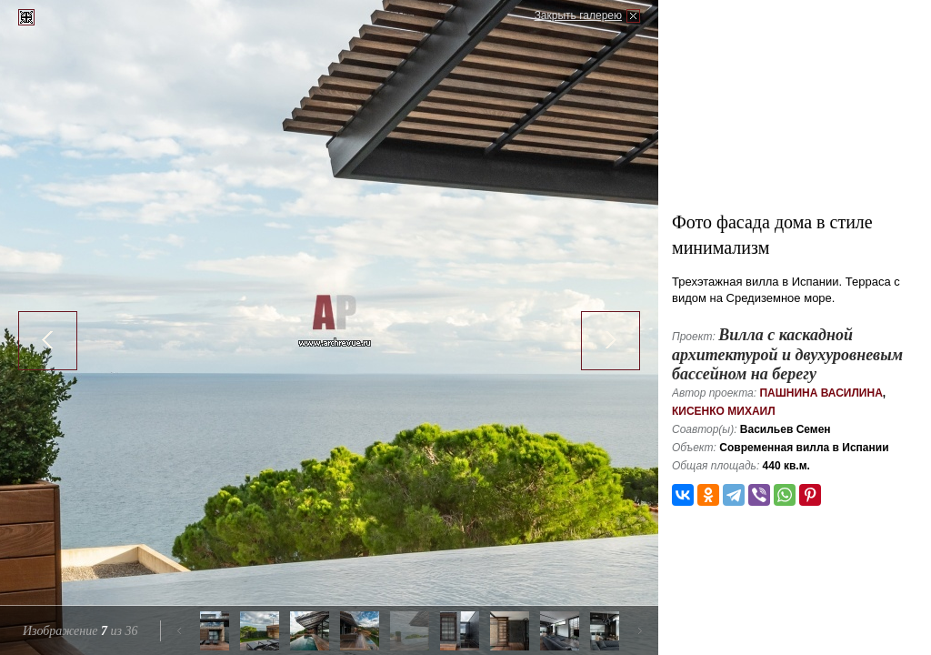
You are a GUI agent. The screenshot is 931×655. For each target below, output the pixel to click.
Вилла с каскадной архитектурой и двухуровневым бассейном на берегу (787, 354)
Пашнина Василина (820, 393)
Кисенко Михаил (724, 411)
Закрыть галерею (578, 15)
